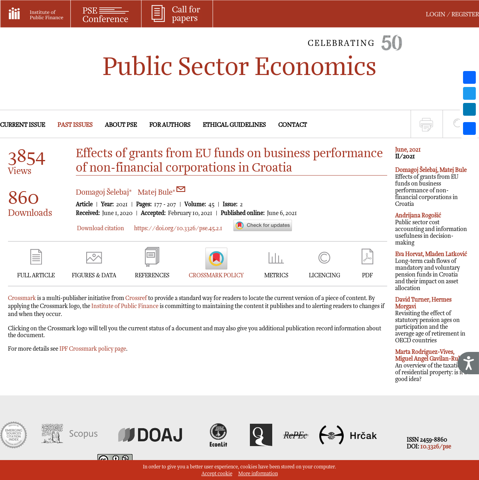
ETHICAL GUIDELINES (234, 125)
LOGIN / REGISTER (452, 14)
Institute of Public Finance (124, 306)
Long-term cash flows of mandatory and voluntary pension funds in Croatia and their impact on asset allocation (431, 271)
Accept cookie (217, 474)
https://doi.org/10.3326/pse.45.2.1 (178, 228)
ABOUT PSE (121, 125)
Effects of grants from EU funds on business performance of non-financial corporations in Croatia (431, 187)
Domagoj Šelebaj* (104, 192)
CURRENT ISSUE (22, 125)
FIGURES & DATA (94, 275)
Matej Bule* (161, 192)
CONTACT (292, 125)
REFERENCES (152, 275)
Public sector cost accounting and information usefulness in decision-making (431, 229)
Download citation (100, 228)
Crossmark (22, 298)
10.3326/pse (435, 446)
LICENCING (324, 275)
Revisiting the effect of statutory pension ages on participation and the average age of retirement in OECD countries (430, 320)
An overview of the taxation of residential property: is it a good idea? (431, 366)
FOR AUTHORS (169, 125)
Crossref (136, 298)
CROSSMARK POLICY (216, 275)
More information (258, 474)
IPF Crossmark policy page (92, 349)
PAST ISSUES (75, 125)
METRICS (276, 275)
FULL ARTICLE (36, 275)
